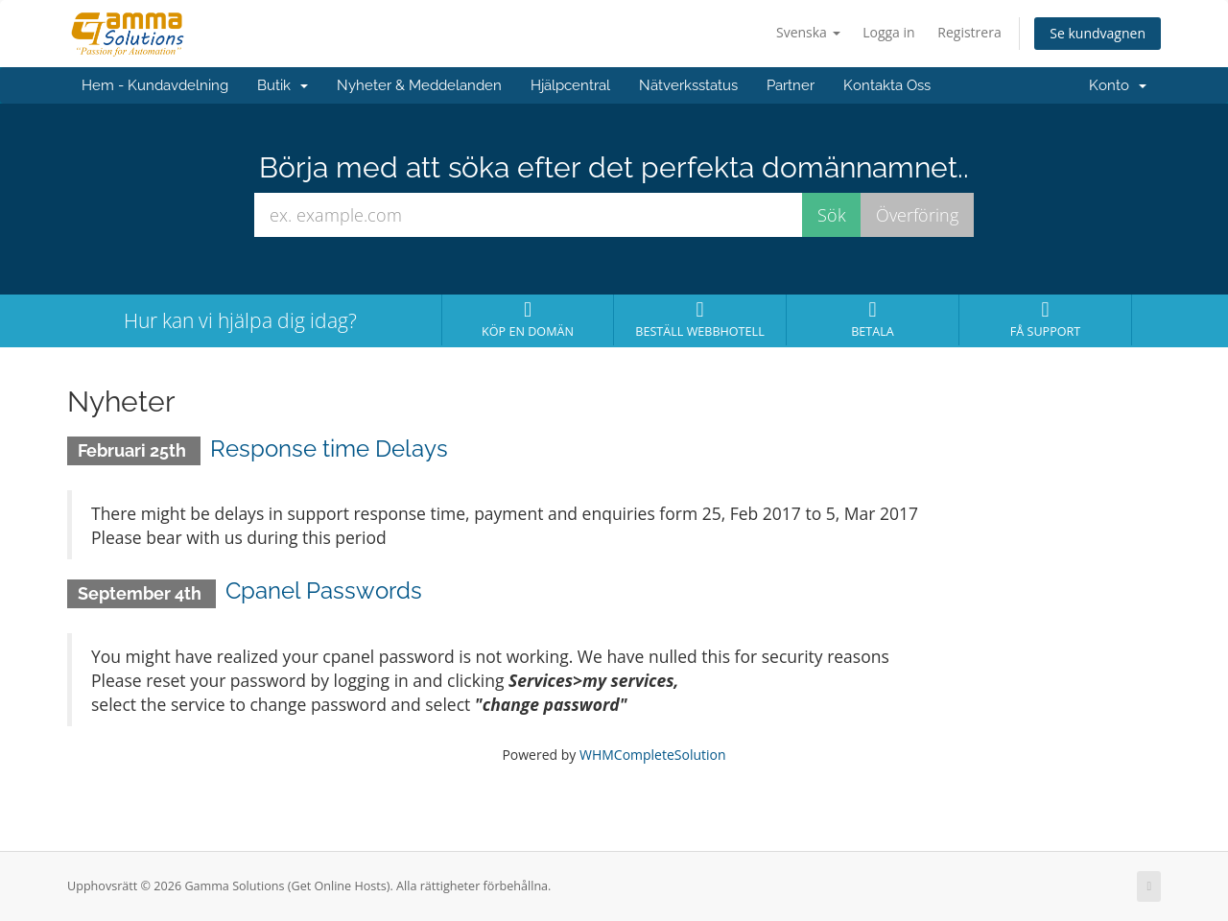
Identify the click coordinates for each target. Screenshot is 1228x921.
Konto (1117, 85)
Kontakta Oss (887, 85)
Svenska (808, 32)
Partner (791, 85)
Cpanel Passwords (323, 590)
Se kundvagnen (1097, 33)
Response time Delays (329, 448)
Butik (282, 85)
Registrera (969, 32)
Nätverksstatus (688, 85)
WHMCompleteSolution (652, 754)
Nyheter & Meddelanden (419, 85)
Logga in (888, 32)
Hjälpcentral (570, 85)
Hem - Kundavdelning (155, 85)
